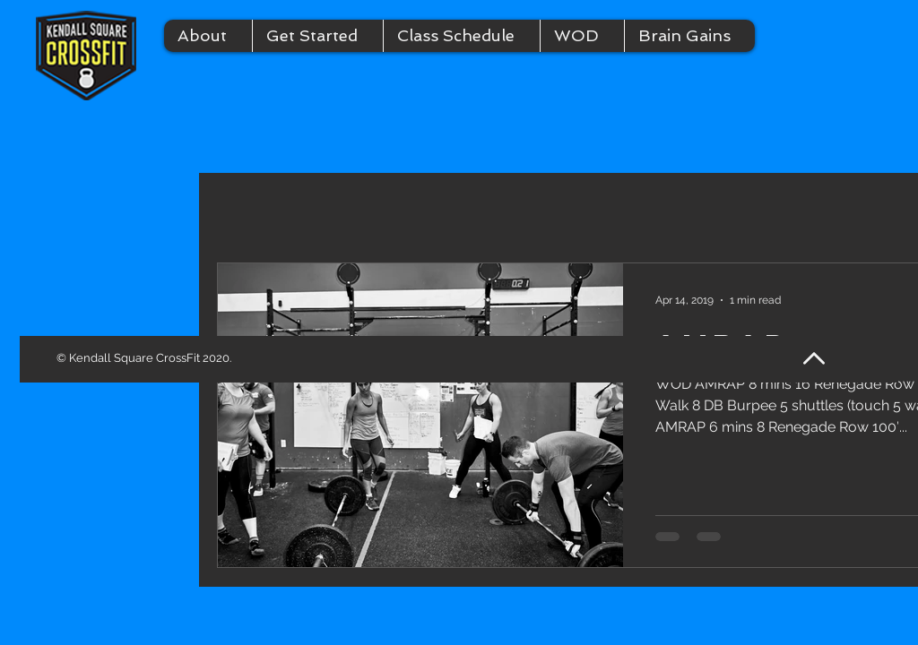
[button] (208, 36)
